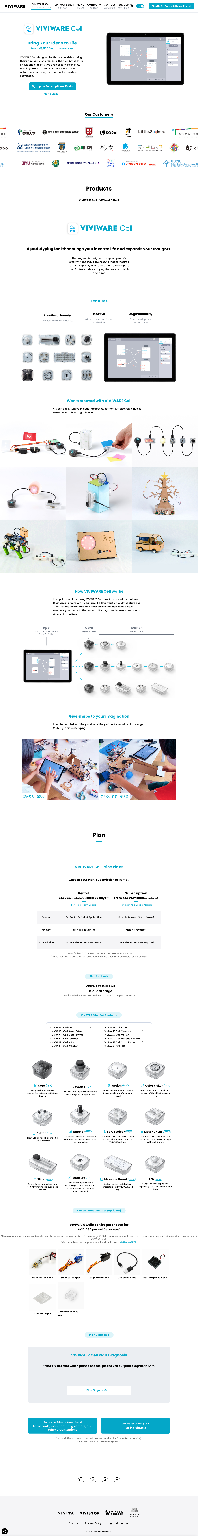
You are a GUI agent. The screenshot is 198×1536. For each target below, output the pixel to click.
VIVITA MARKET (128, 1242)
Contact (74, 1523)
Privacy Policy (93, 1523)
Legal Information (118, 1523)
